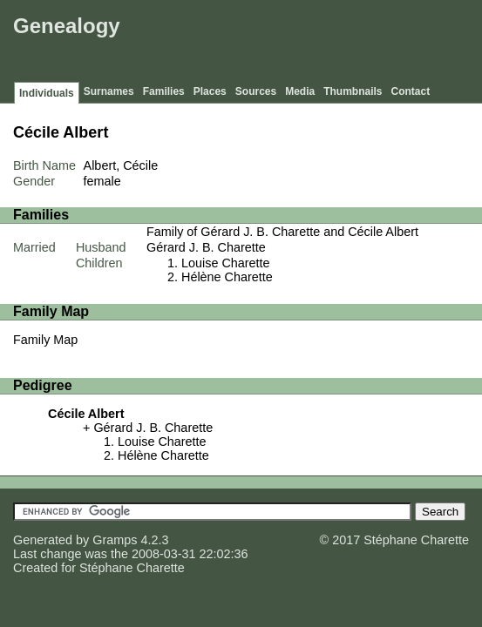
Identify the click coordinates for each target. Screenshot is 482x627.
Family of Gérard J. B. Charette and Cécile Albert (282, 232)
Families (164, 91)
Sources (255, 91)
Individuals (46, 93)
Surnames (109, 91)
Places (210, 91)
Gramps (114, 540)
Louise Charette (225, 263)
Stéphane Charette (132, 568)
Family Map (45, 340)
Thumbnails (352, 91)
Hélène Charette (227, 277)
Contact (411, 91)
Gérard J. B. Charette (206, 247)
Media (300, 91)
